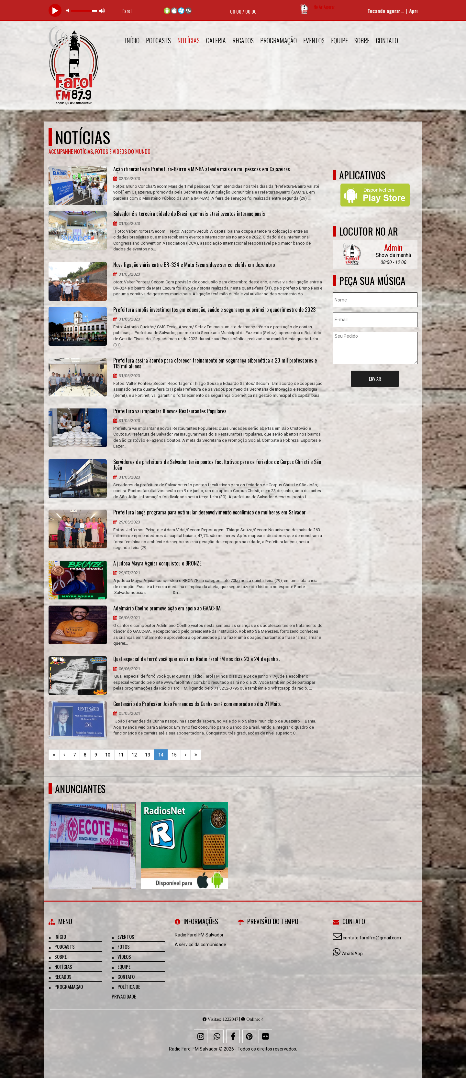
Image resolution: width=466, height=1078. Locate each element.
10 (107, 754)
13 (147, 754)
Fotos (123, 946)
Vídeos (124, 956)
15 (174, 754)
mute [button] (69, 10)
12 (134, 754)
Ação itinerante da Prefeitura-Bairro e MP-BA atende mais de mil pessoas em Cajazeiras (201, 169)
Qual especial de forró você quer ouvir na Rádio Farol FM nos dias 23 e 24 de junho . (196, 659)
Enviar (375, 378)
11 (121, 754)
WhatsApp (352, 953)
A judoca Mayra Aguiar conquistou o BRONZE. (157, 563)
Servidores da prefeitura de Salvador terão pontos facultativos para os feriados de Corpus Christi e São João (217, 464)
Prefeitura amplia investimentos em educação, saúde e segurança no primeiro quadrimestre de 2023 (214, 310)
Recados (243, 40)
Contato (387, 40)
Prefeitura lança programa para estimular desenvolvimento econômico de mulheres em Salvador (209, 512)
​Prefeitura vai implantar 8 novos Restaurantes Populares (170, 411)
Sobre (362, 40)
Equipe (339, 40)
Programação (278, 40)
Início (132, 40)
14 (160, 754)
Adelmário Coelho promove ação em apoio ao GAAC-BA (167, 608)
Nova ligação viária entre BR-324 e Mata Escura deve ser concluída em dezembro (194, 265)
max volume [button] (102, 10)
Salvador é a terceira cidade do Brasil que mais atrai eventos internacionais (189, 214)
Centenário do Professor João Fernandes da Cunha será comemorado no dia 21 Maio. (197, 704)
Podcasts (158, 40)
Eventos (314, 40)
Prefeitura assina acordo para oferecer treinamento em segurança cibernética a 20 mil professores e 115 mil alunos (215, 363)
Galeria (216, 40)
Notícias (188, 40)
